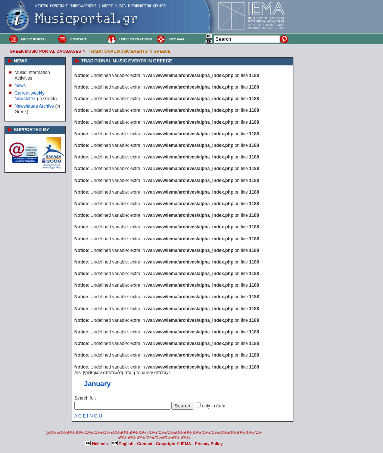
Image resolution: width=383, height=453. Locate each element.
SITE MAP (176, 39)
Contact (145, 443)
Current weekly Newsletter (29, 95)
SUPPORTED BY (31, 129)
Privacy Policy (209, 443)
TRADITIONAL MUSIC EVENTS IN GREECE (130, 51)
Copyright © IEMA (173, 443)
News (20, 85)
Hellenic (97, 443)
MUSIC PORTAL (34, 39)
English (123, 443)
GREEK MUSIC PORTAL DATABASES (45, 51)
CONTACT (78, 39)
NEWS (20, 61)
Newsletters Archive (34, 106)
